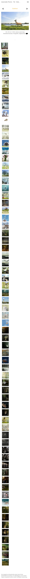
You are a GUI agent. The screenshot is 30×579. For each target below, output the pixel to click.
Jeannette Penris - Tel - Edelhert (11, 2)
